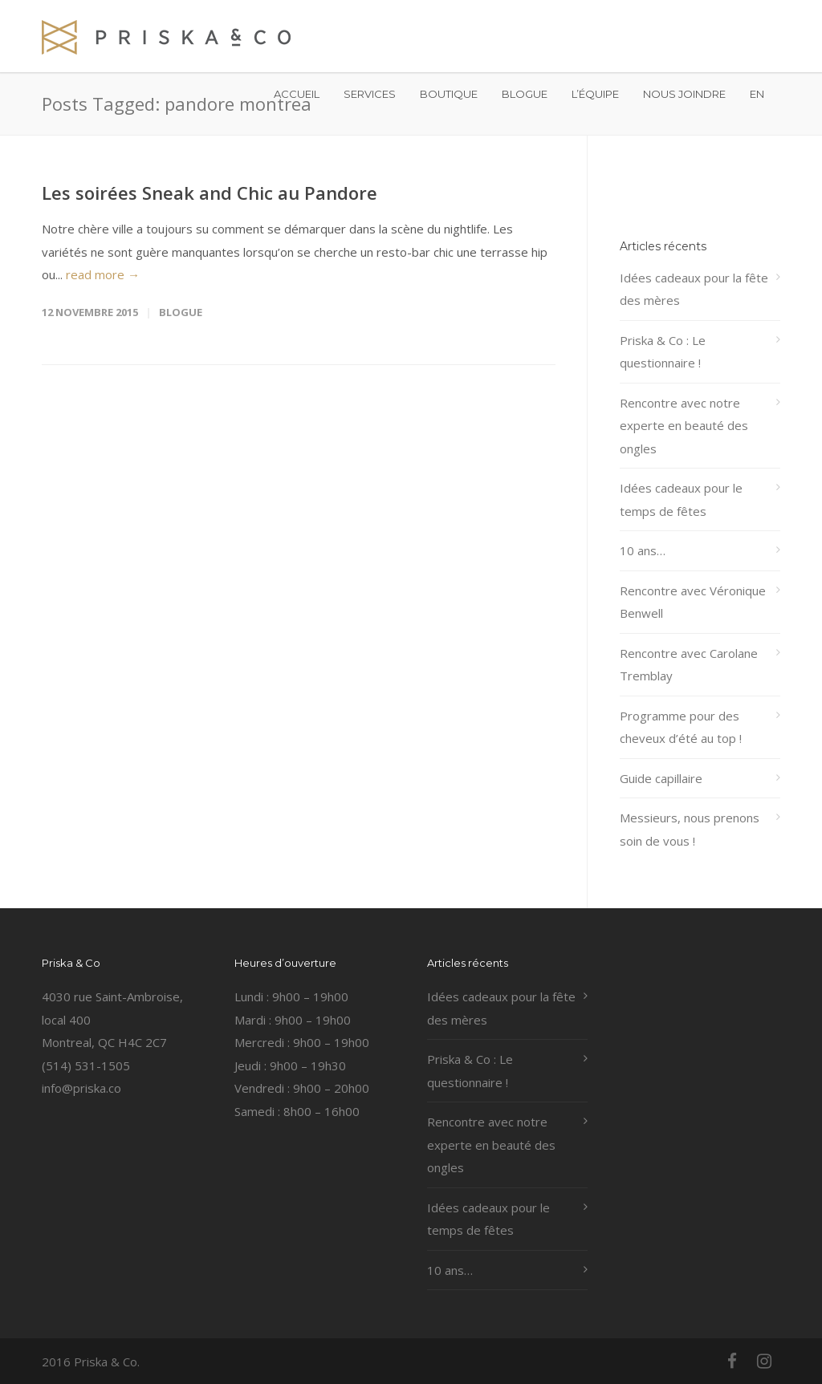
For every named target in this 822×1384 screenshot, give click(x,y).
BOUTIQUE (449, 93)
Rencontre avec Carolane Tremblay (689, 664)
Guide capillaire (661, 778)
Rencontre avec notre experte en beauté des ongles (684, 426)
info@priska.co (81, 1088)
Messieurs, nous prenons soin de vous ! (689, 829)
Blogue (180, 312)
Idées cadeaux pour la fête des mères (694, 289)
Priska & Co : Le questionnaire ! (663, 351)
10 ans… (642, 550)
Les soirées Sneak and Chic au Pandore (209, 193)
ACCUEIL (296, 93)
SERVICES (370, 93)
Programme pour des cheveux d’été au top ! (681, 727)
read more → (103, 274)
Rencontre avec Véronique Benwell (693, 602)
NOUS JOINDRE (684, 93)
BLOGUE (524, 93)
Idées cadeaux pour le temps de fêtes (681, 499)
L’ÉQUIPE (595, 93)
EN (757, 93)
